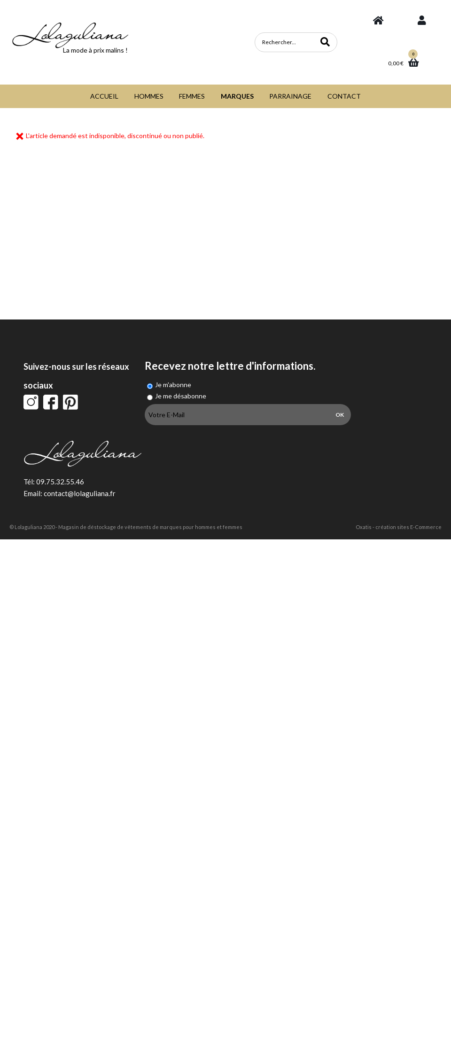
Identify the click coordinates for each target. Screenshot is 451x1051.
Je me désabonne (180, 396)
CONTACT (344, 96)
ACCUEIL (104, 96)
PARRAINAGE (290, 96)
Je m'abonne (173, 385)
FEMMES (192, 96)
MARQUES (237, 96)
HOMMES (148, 96)
